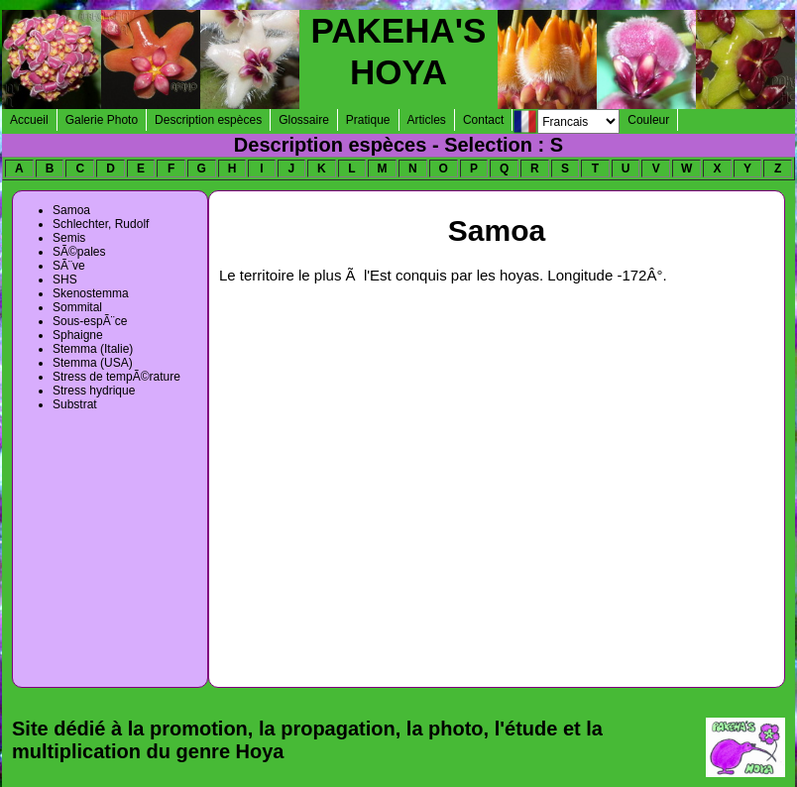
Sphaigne (78, 335)
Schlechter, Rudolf (101, 224)
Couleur (648, 120)
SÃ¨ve (69, 266)
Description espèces (208, 120)
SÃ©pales (79, 252)
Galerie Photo (101, 120)
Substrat (75, 404)
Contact (483, 120)
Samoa (71, 210)
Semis (69, 238)
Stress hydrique (94, 390)
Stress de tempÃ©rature (116, 377)
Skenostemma (91, 293)
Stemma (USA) (93, 363)
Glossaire (304, 120)
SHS (65, 279)
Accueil (29, 120)
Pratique (368, 120)
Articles (426, 120)
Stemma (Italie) (93, 349)
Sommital (77, 307)
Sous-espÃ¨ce (90, 321)
